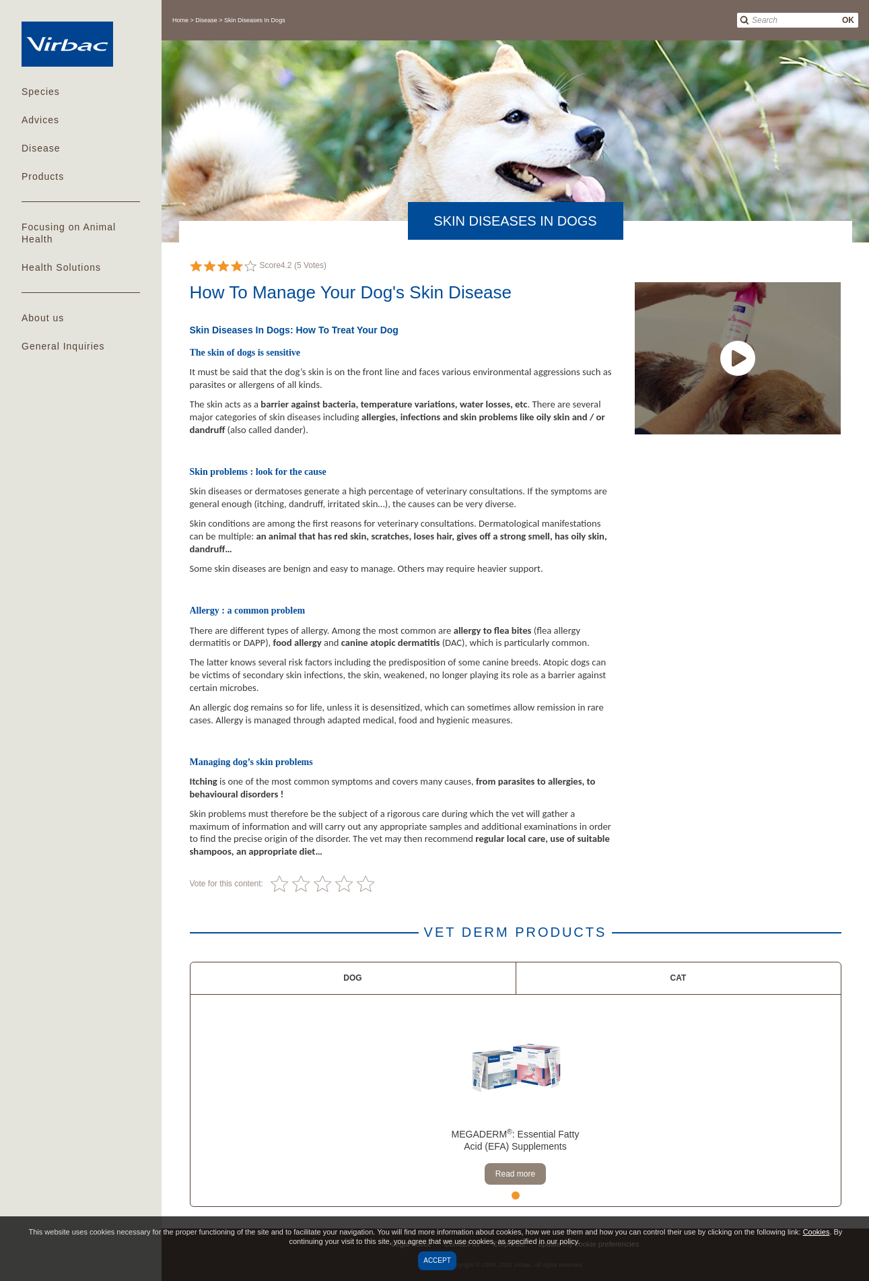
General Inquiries (63, 346)
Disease (41, 148)
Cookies (816, 1232)
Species (41, 91)
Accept (437, 1260)
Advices (40, 119)
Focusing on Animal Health (69, 233)
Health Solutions (61, 267)
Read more (515, 1174)
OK (848, 20)
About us (43, 318)
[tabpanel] (515, 1100)
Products (43, 176)
